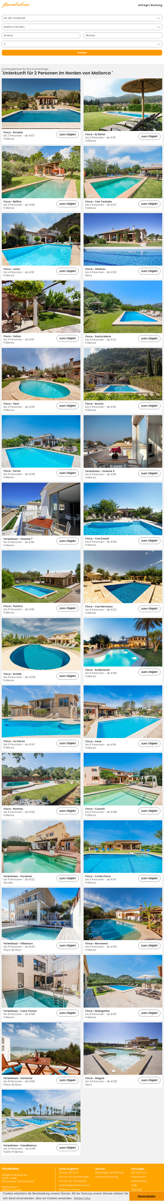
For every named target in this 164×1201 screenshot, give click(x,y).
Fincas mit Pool (68, 1172)
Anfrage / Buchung (150, 5)
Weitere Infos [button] (82, 1198)
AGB (134, 1185)
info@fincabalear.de (14, 1175)
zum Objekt (67, 134)
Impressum (138, 1177)
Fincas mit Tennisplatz (73, 1181)
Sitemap (136, 1189)
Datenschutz (139, 1181)
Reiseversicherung (106, 1177)
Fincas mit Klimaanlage (74, 1177)
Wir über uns (139, 1172)
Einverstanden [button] (147, 1196)
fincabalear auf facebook (18, 1181)
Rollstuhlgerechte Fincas (74, 1185)
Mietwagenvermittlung (109, 1172)
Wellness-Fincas (69, 1189)
